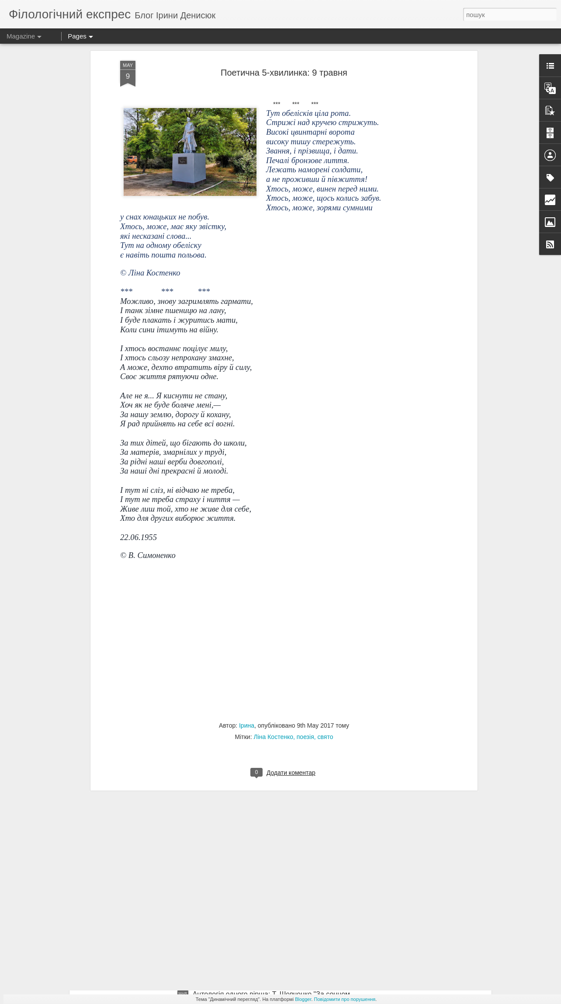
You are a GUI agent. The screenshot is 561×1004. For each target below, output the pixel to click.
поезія (305, 650)
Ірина (246, 639)
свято (325, 650)
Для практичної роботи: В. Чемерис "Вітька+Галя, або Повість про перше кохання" (228, 956)
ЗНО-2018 (209, 857)
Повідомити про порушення (345, 999)
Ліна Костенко (273, 650)
